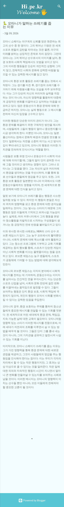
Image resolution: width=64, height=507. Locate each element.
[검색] (59, 7)
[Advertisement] (33, 482)
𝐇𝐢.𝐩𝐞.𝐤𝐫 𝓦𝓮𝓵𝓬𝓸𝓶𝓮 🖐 (32, 9)
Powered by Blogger (32, 500)
